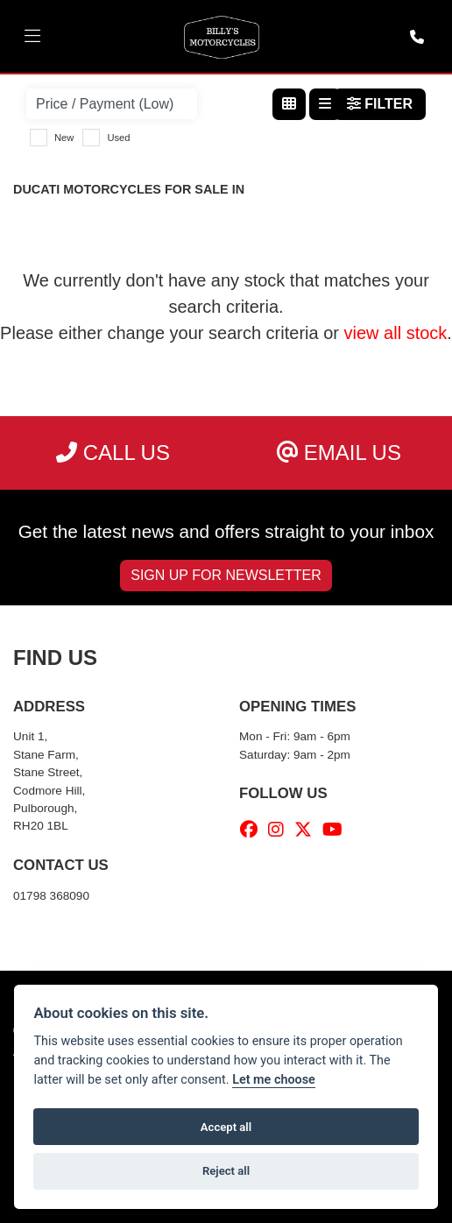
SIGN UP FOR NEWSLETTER (226, 575)
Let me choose (273, 1079)
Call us (113, 452)
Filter (380, 103)
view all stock (396, 333)
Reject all (226, 1170)
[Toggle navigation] (32, 37)
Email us (339, 452)
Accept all (226, 1127)
